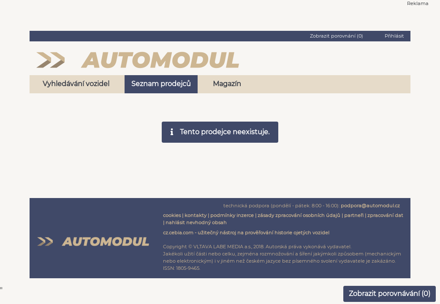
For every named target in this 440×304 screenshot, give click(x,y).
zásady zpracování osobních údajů (299, 215)
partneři (354, 215)
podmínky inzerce (232, 215)
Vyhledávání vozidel (76, 84)
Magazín (227, 84)
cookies (172, 215)
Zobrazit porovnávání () (389, 294)
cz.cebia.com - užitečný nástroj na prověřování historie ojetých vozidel (246, 233)
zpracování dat (385, 215)
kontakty (195, 215)
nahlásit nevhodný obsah (196, 222)
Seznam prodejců (161, 84)
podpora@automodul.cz (370, 206)
